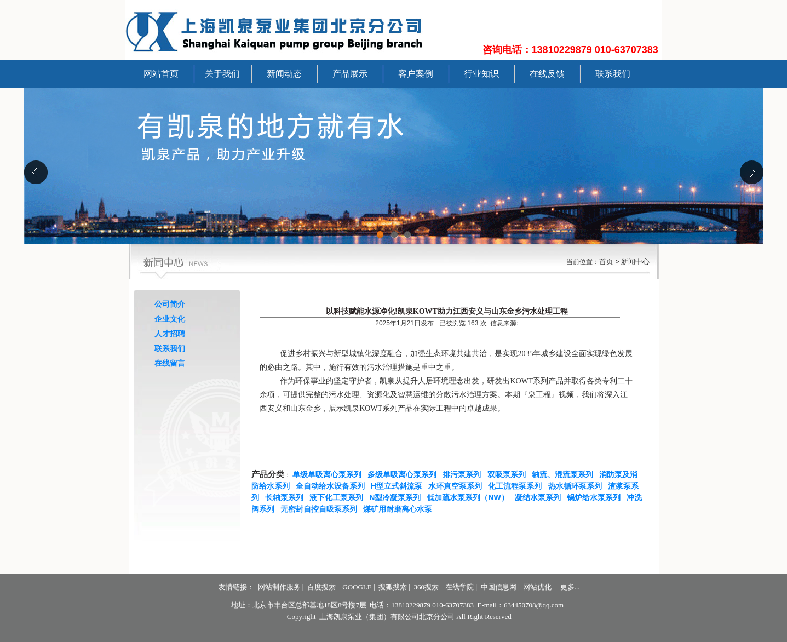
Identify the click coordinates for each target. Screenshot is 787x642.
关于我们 (222, 73)
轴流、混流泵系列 (565, 474)
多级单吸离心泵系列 (404, 474)
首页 (606, 261)
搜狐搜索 (392, 587)
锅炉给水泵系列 (596, 497)
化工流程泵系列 (517, 486)
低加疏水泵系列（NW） (470, 497)
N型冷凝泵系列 (397, 497)
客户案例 (415, 73)
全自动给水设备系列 (332, 486)
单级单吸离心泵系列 (329, 474)
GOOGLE (356, 587)
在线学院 (459, 587)
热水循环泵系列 (577, 486)
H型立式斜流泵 (399, 486)
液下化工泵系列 (338, 497)
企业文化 (169, 318)
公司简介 (169, 304)
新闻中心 (635, 261)
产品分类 (267, 474)
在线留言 (169, 363)
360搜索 (426, 587)
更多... (570, 587)
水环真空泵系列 (457, 486)
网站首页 (161, 73)
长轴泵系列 (286, 497)
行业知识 (481, 73)
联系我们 (612, 73)
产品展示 (349, 73)
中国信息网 (498, 587)
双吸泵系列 (508, 474)
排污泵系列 (464, 474)
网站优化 (537, 587)
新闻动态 (284, 73)
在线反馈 (547, 73)
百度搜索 (321, 587)
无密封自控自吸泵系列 (320, 509)
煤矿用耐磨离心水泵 (399, 509)
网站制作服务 (279, 587)
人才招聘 (169, 333)
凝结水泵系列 (540, 497)
